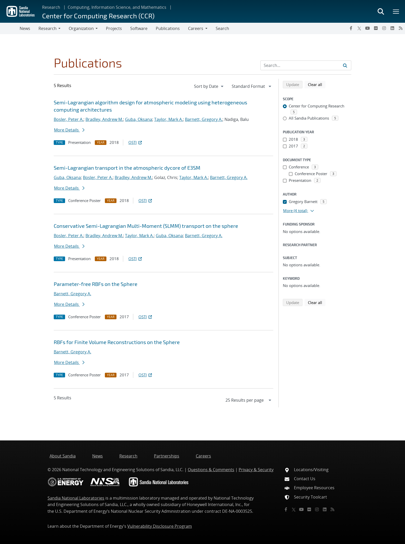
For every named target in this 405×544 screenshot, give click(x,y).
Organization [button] (81, 28)
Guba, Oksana (138, 119)
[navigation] (209, 86)
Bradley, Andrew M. (104, 119)
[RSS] (400, 28)
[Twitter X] (359, 28)
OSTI (135, 142)
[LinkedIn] (392, 28)
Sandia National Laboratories (76, 498)
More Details (69, 130)
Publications (168, 28)
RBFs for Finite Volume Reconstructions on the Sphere (117, 342)
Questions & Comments (211, 469)
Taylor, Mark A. (168, 119)
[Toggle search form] (380, 11)
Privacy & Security (256, 469)
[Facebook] (351, 28)
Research (51, 7)
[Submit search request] (345, 65)
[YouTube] (367, 28)
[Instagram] (384, 28)
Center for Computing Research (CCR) (98, 16)
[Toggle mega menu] (396, 11)
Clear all (316, 84)
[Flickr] (376, 28)
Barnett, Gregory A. (203, 119)
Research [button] (47, 28)
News (25, 28)
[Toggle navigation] (9, 28)
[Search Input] (305, 65)
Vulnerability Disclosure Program (159, 526)
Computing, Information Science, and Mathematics (117, 7)
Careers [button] (195, 28)
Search (222, 28)
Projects (114, 28)
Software (138, 28)
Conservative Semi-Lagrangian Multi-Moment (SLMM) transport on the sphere (146, 226)
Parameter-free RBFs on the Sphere (95, 284)
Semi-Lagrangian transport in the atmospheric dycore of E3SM (127, 168)
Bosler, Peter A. (68, 119)
